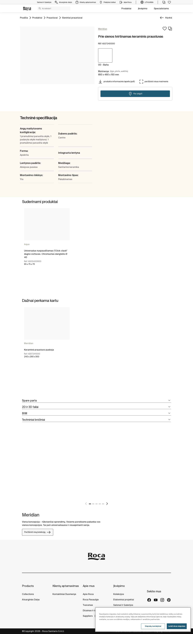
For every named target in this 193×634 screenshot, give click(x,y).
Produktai (126, 8)
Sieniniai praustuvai (72, 17)
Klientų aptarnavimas (65, 585)
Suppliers (88, 616)
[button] (39, 8)
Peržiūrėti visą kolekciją (37, 532)
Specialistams (161, 8)
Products (28, 585)
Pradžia (24, 17)
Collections (28, 594)
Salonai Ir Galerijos (123, 605)
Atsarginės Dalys (31, 599)
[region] (143, 619)
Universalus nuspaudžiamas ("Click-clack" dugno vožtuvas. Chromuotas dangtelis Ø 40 (45, 253)
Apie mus (89, 585)
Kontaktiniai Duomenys (64, 594)
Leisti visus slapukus (176, 626)
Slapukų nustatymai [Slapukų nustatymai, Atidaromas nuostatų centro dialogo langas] (153, 626)
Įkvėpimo (142, 8)
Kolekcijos (118, 594)
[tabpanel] (47, 243)
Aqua (27, 244)
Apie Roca (88, 594)
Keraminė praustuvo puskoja (39, 349)
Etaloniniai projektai (123, 599)
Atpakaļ (168, 18)
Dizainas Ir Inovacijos (94, 610)
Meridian (28, 343)
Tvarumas (88, 605)
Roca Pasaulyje (91, 599)
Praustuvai (52, 17)
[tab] (96, 400)
